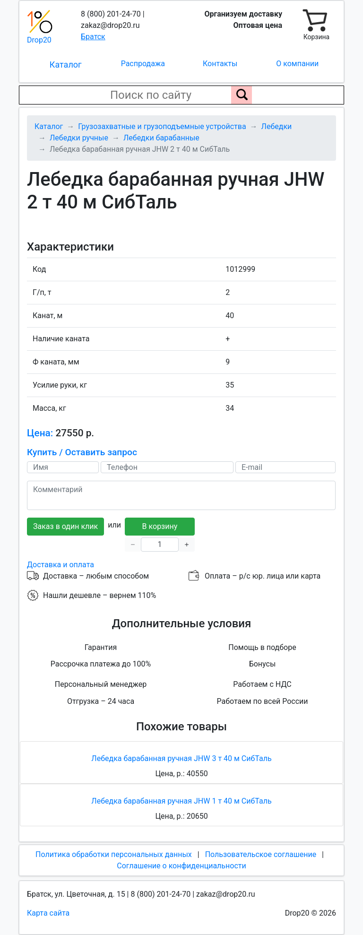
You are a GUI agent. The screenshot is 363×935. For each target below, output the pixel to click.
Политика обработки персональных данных (113, 854)
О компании (297, 63)
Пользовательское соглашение (261, 854)
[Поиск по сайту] (241, 95)
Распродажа (143, 63)
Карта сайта (48, 913)
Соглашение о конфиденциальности (181, 865)
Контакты (220, 63)
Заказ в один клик (65, 526)
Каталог (66, 64)
